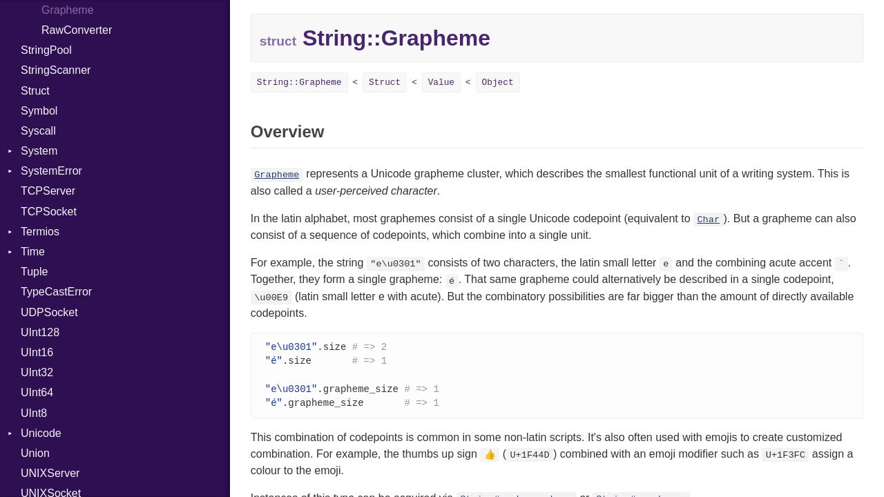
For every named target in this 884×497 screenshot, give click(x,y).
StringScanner (55, 70)
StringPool (46, 50)
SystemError (51, 171)
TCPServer (48, 191)
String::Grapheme (299, 82)
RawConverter (76, 30)
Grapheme (276, 175)
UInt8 (34, 413)
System (39, 151)
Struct (35, 91)
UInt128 (40, 332)
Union (35, 453)
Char (708, 220)
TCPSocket (49, 211)
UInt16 (37, 352)
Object (498, 82)
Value (441, 82)
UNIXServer (50, 473)
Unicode (41, 433)
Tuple (34, 271)
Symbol (39, 111)
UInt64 (37, 392)
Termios (40, 231)
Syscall (38, 131)
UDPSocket (49, 312)
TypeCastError (56, 292)
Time (33, 251)
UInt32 (37, 372)
